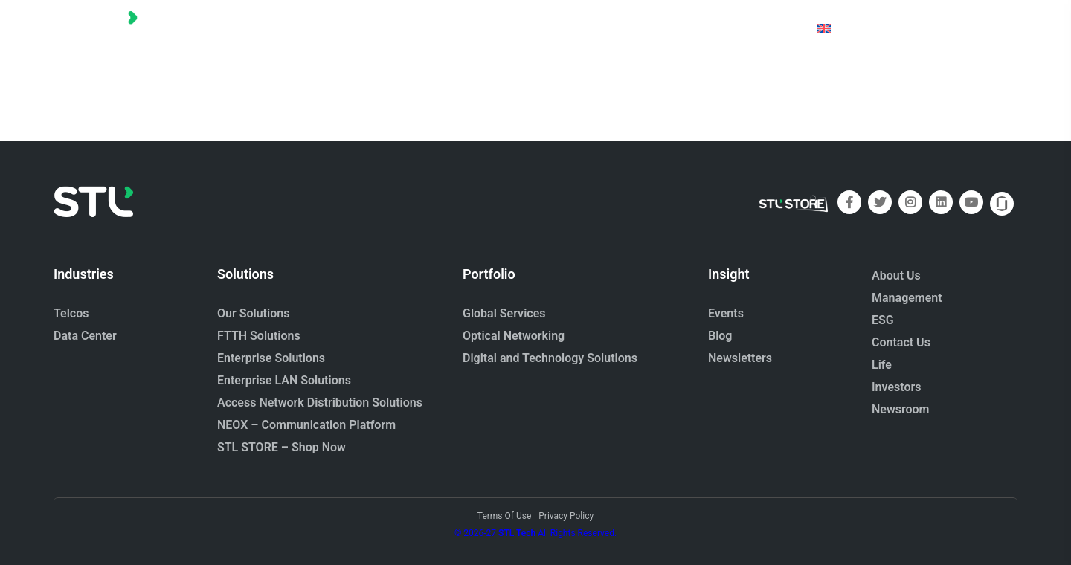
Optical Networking (514, 336)
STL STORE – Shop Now (281, 447)
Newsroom (901, 409)
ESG (883, 320)
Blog (720, 336)
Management (907, 298)
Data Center (85, 336)
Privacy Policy (566, 516)
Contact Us (901, 342)
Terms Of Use (504, 516)
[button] (372, 27)
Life (882, 365)
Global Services (504, 313)
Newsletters (740, 358)
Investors (897, 387)
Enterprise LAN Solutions (284, 380)
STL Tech (517, 533)
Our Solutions (253, 313)
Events (726, 313)
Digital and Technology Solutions (550, 358)
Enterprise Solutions (271, 358)
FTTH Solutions (258, 336)
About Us (896, 275)
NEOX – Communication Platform (306, 425)
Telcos (71, 313)
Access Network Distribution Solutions (319, 403)
